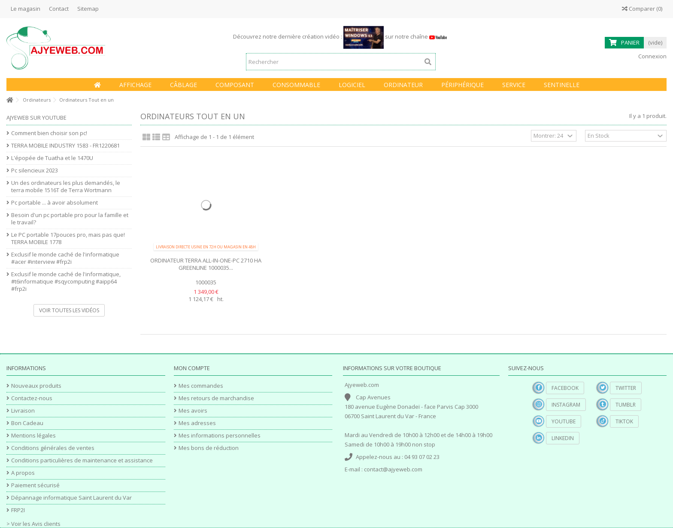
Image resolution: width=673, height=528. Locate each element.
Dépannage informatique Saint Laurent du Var (71, 497)
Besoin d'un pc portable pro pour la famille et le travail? (69, 218)
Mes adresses (197, 423)
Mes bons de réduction (209, 448)
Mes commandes (201, 385)
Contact (59, 8)
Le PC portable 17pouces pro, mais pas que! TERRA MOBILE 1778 (68, 238)
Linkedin (563, 438)
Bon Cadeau (27, 423)
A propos (23, 473)
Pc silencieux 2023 (34, 170)
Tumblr (625, 404)
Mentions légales (33, 435)
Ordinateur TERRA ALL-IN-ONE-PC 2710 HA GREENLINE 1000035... (205, 264)
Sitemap (88, 8)
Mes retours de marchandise (216, 398)
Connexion (652, 56)
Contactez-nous (31, 398)
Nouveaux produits (36, 385)
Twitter (625, 388)
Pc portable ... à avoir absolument (54, 202)
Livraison (23, 410)
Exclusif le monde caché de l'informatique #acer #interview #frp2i (65, 258)
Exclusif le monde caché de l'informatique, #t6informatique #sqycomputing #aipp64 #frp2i (66, 282)
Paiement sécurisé (35, 485)
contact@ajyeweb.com (393, 469)
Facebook (565, 388)
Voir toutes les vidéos (69, 310)
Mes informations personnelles (220, 435)
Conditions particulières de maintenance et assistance (82, 460)
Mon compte (192, 368)
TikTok (624, 421)
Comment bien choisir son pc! (49, 133)
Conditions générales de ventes (52, 448)
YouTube (564, 421)
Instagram (566, 404)
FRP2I (18, 510)
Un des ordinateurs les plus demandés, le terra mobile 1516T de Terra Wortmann (65, 186)
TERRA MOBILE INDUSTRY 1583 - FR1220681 (65, 145)
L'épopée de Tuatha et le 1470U (52, 158)
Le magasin (25, 8)
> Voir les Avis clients (33, 524)
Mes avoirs (193, 410)
